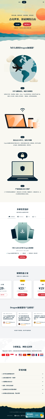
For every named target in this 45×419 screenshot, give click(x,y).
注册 (24, 2)
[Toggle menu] (43, 2)
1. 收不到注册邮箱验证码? (22, 374)
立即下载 (22, 257)
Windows (20, 216)
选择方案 (22, 294)
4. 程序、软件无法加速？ (22, 385)
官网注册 (27, 412)
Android (12, 216)
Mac (34, 216)
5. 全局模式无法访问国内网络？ (22, 389)
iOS (28, 216)
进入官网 (17, 24)
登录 (19, 2)
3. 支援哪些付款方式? (22, 381)
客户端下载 (33, 412)
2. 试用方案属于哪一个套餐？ (22, 377)
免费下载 (27, 24)
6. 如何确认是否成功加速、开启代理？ (22, 393)
